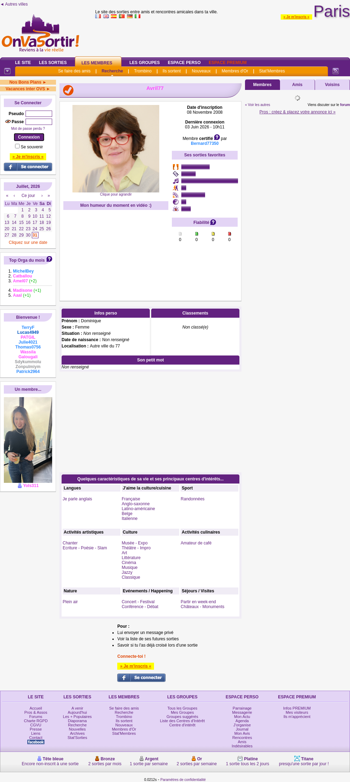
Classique (131, 577)
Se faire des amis (74, 71)
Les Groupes (145, 62)
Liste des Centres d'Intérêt (182, 721)
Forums (35, 716)
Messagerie (242, 712)
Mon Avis (242, 733)
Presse (36, 729)
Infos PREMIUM (297, 708)
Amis (297, 84)
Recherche (112, 71)
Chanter (70, 543)
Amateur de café (196, 543)
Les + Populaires (77, 716)
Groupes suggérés (182, 716)
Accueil (35, 708)
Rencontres (242, 737)
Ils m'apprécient (297, 716)
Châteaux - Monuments (202, 606)
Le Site (23, 62)
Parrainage (242, 708)
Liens (35, 733)
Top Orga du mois (27, 260)
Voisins (332, 84)
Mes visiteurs (297, 712)
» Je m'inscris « (296, 17)
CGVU (35, 725)
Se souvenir (32, 147)
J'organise (242, 725)
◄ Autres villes (14, 4)
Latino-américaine (138, 508)
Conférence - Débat (140, 606)
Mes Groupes (182, 712)
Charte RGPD (36, 721)
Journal (242, 729)
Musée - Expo (135, 543)
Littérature (131, 557)
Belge (127, 513)
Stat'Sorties (77, 737)
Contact (35, 737)
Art (124, 552)
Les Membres (97, 63)
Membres (262, 84)
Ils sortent (171, 71)
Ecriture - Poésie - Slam (85, 547)
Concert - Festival (138, 601)
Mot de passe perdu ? (28, 129)
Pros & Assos (35, 712)
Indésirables (242, 746)
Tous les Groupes (182, 708)
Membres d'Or (235, 71)
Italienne (130, 518)
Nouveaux (201, 71)
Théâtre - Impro (136, 547)
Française (131, 498)
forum (345, 105)
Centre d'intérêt (182, 725)
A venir (77, 708)
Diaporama (77, 721)
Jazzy (127, 572)
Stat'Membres (272, 71)
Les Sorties (52, 62)
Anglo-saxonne (136, 503)
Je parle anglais (77, 498)
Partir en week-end (198, 601)
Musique (130, 567)
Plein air (70, 601)
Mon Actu (242, 716)
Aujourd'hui (77, 712)
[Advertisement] (28, 517)
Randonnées (192, 498)
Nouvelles (77, 729)
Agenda (242, 721)
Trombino (143, 71)
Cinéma (129, 562)
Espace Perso (184, 62)
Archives (77, 733)
